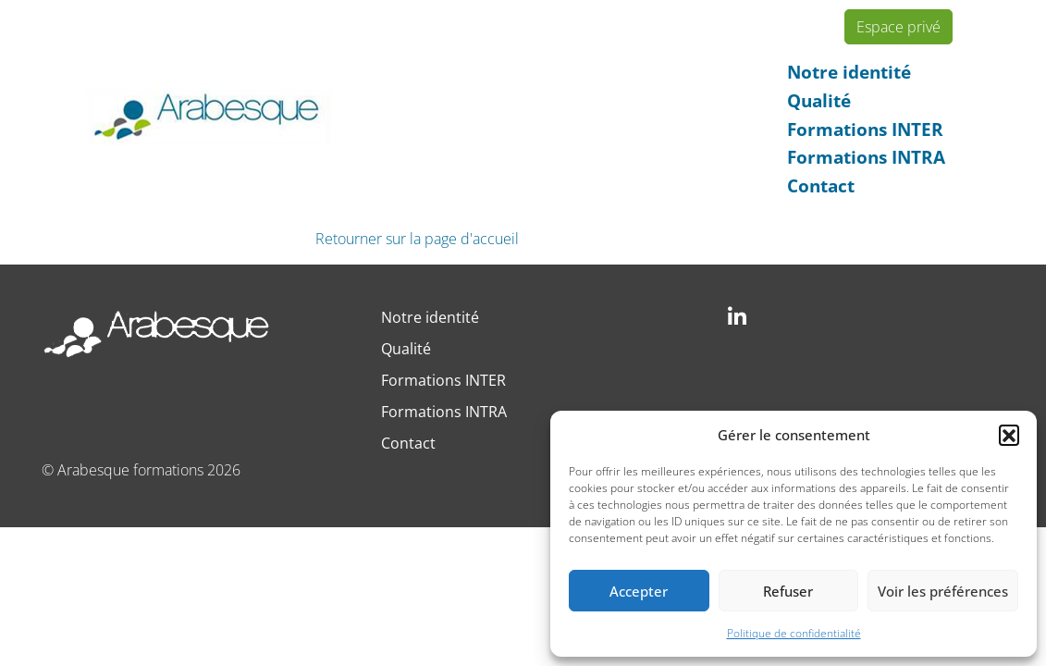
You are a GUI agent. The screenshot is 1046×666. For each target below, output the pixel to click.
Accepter (638, 591)
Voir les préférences (943, 591)
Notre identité (849, 71)
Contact (821, 185)
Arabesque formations (130, 470)
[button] (1009, 435)
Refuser (788, 591)
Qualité (819, 100)
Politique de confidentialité (794, 633)
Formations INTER (865, 129)
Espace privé (898, 27)
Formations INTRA (866, 156)
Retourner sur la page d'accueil (417, 238)
